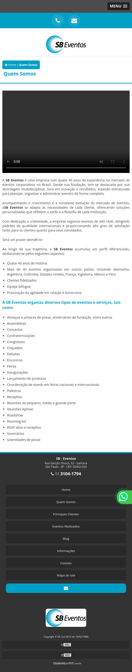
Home (66, 490)
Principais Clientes (66, 514)
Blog (66, 538)
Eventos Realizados (65, 526)
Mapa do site (66, 575)
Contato (66, 563)
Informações (66, 551)
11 (66, 473)
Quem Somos (66, 502)
